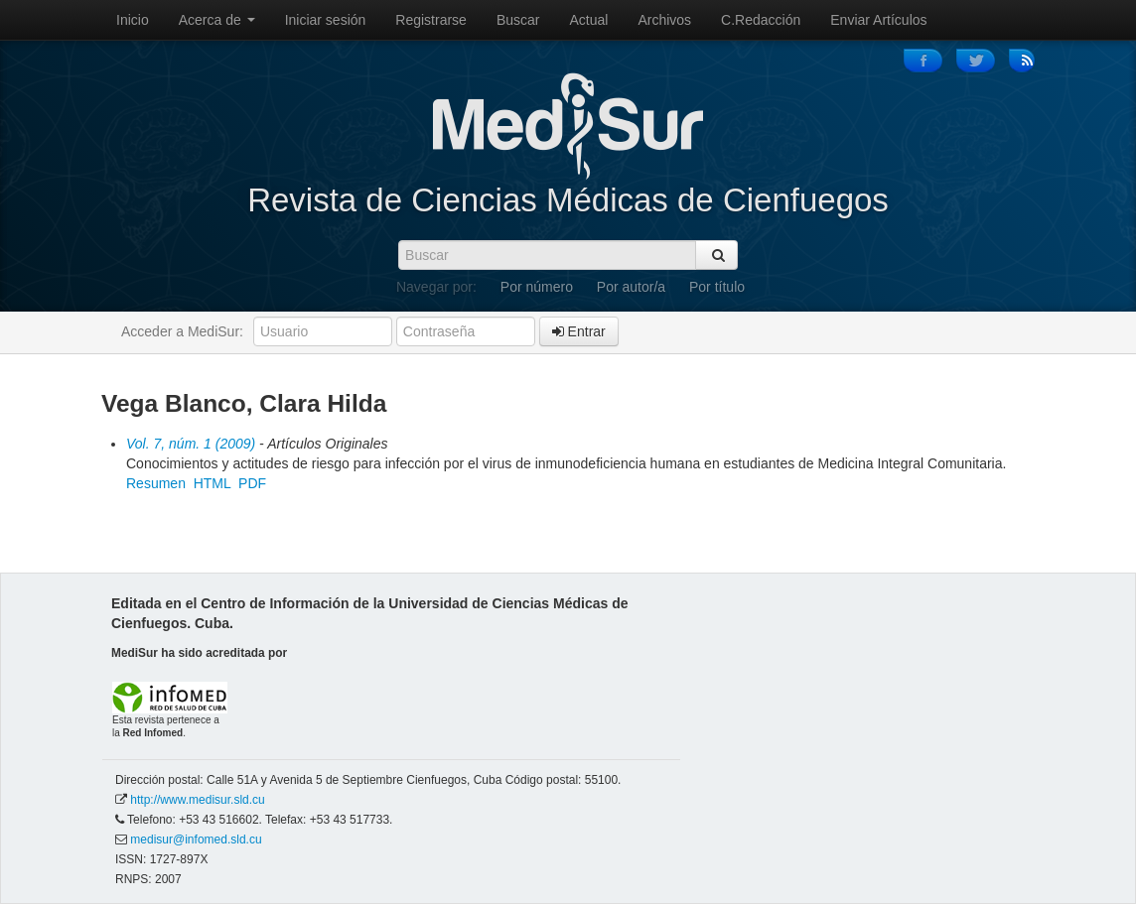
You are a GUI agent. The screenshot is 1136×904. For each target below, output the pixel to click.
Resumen (156, 483)
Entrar (579, 331)
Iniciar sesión (325, 20)
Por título (717, 287)
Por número (536, 287)
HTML (212, 483)
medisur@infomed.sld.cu (195, 839)
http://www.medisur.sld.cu (197, 800)
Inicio (132, 20)
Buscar (518, 20)
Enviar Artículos (878, 20)
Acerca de (217, 20)
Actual (589, 20)
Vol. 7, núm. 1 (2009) (190, 444)
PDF (252, 483)
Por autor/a (631, 287)
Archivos (664, 20)
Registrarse (431, 20)
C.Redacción (760, 20)
